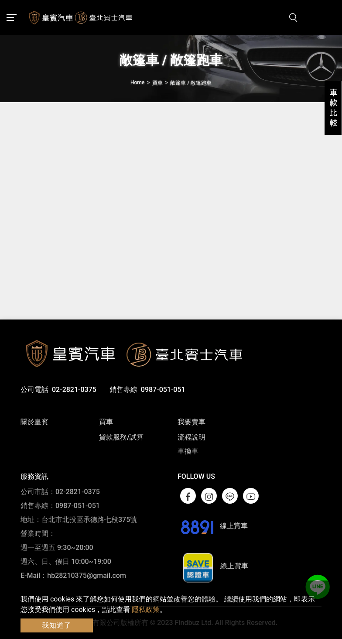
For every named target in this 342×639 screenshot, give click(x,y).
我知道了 (57, 625)
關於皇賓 (34, 422)
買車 (106, 422)
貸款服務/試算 (121, 437)
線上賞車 (213, 526)
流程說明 (191, 437)
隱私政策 (146, 609)
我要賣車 (191, 422)
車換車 (188, 451)
